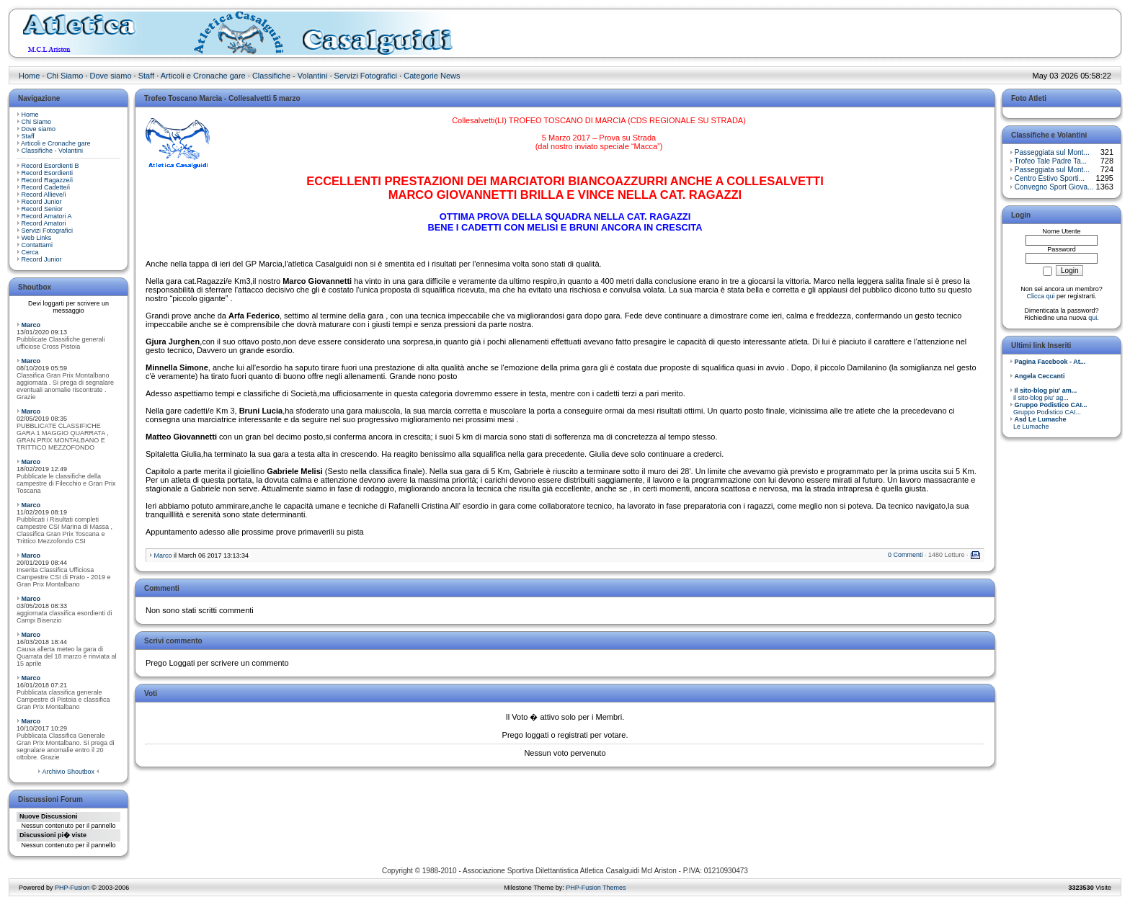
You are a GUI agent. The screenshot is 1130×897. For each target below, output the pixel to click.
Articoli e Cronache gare (203, 75)
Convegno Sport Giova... (1054, 187)
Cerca (30, 252)
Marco (31, 325)
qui (1092, 317)
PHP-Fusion (72, 887)
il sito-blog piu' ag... (1043, 394)
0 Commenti (905, 554)
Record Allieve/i (44, 194)
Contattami (37, 245)
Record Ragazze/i (48, 180)
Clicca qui (1040, 296)
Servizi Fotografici (365, 75)
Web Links (37, 237)
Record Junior (42, 201)
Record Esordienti (48, 173)
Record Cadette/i (46, 187)
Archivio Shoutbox (68, 771)
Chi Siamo (65, 75)
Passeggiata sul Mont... (1052, 152)
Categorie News (432, 75)
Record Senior (42, 209)
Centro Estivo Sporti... (1050, 178)
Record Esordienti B (50, 165)
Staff (146, 75)
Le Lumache (1038, 423)
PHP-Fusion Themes (596, 887)
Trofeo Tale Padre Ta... (1051, 161)
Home (29, 75)
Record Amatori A (47, 216)
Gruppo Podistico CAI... (1048, 408)
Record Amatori (44, 223)
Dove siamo (110, 75)
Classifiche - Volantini (290, 75)
